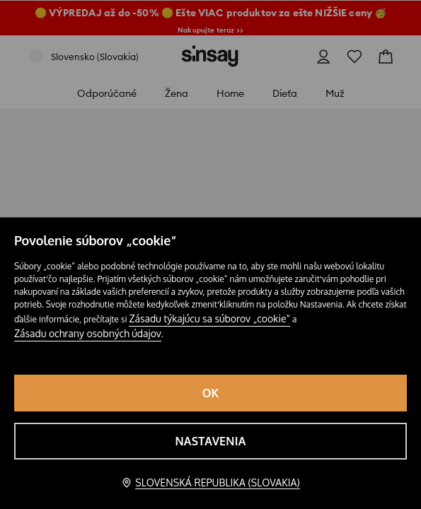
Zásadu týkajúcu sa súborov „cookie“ (209, 318)
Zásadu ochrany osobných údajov (87, 333)
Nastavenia (210, 441)
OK (210, 393)
